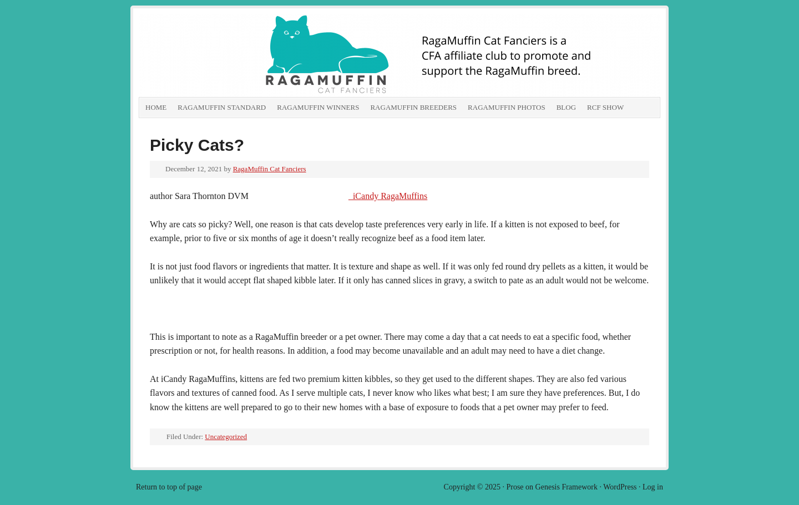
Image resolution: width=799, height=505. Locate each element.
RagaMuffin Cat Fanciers (263, 55)
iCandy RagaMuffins (387, 196)
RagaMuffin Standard (222, 107)
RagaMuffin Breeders (413, 107)
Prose (514, 487)
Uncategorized (226, 436)
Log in (653, 487)
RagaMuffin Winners (318, 107)
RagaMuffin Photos (506, 107)
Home (155, 107)
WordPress (619, 487)
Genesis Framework (566, 487)
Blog (566, 107)
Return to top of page (169, 487)
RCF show (605, 107)
